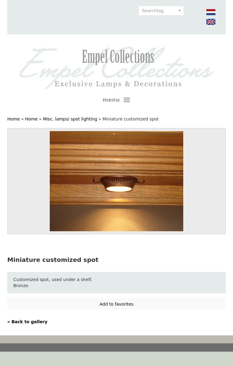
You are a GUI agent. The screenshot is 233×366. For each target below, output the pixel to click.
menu (116, 99)
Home (13, 119)
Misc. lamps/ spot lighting (70, 119)
